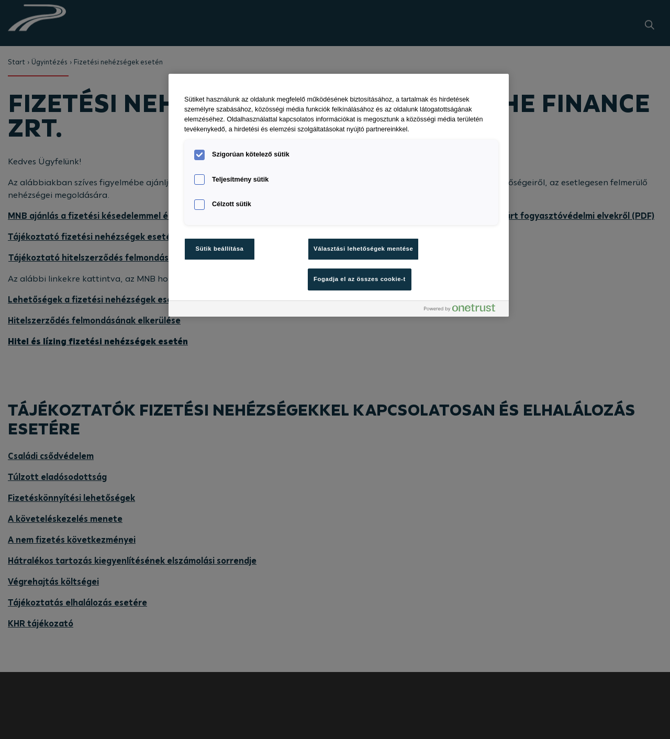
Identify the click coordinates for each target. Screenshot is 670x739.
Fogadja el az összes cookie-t (360, 279)
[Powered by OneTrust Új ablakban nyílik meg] (464, 310)
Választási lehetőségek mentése (363, 248)
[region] (339, 195)
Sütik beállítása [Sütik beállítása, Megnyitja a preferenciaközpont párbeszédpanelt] (220, 248)
